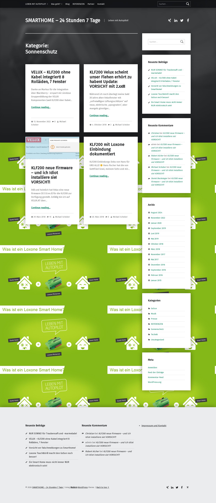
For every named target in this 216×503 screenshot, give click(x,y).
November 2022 (158, 218)
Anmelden (152, 367)
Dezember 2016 (158, 264)
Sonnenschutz (157, 329)
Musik (153, 313)
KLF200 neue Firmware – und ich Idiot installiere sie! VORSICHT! (51, 175)
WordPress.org (154, 382)
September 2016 (158, 270)
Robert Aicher (157, 155)
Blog (67, 4)
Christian (155, 133)
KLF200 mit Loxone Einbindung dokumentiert (107, 149)
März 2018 (155, 249)
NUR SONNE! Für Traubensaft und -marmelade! (53, 433)
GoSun (154, 308)
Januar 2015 (156, 280)
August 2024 (156, 212)
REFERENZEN (79, 4)
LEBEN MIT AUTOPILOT (35, 4)
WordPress (83, 487)
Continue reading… (40, 107)
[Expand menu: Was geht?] (61, 4)
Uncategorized (157, 339)
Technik (154, 334)
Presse (154, 319)
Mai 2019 (155, 238)
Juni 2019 (155, 233)
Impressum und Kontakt (153, 425)
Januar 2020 (156, 223)
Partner (91, 4)
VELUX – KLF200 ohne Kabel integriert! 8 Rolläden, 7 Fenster (50, 77)
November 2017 (158, 254)
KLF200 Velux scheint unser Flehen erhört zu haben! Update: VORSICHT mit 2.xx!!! (111, 79)
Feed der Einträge (156, 372)
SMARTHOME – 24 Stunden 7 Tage (62, 20)
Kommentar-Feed (156, 377)
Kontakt (101, 4)
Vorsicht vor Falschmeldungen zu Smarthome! (52, 447)
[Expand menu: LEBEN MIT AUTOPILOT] (47, 4)
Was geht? (55, 4)
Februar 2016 (157, 275)
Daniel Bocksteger (159, 178)
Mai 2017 (155, 259)
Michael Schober (122, 124)
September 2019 (158, 228)
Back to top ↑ (102, 487)
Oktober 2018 (157, 244)
